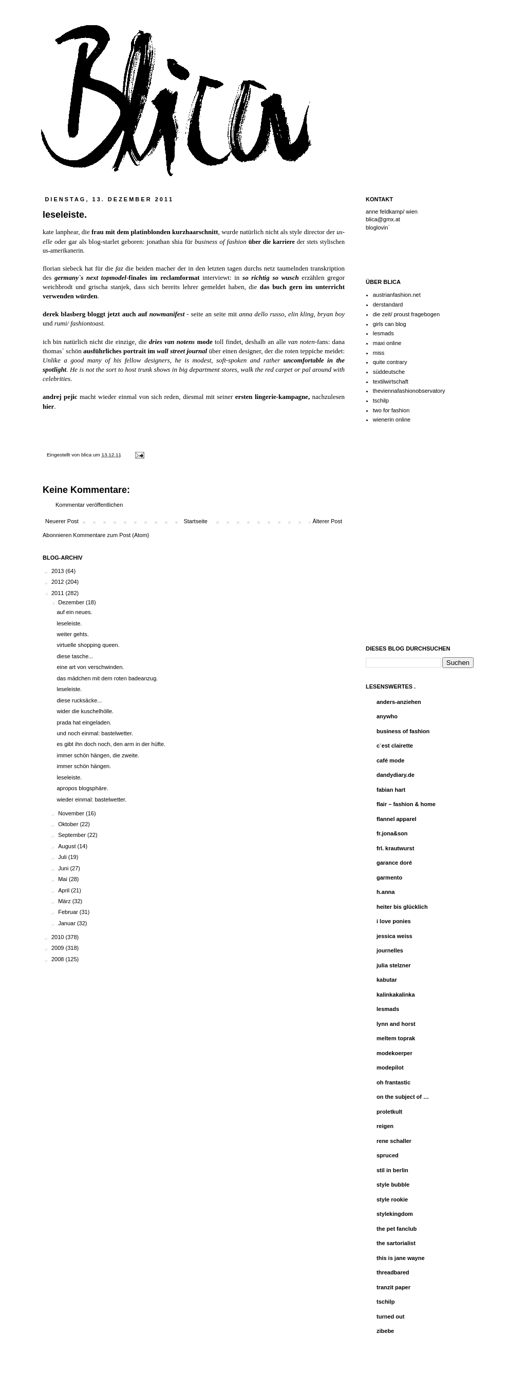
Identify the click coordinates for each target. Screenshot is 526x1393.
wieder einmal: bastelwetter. (91, 799)
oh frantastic (393, 1082)
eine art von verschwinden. (90, 667)
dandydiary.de (396, 775)
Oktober (69, 824)
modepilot (390, 1067)
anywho (387, 716)
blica (87, 454)
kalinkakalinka (396, 994)
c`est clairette (395, 745)
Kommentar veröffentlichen (89, 505)
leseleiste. (69, 623)
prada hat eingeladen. (84, 722)
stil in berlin (392, 1170)
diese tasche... (75, 656)
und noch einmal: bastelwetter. (95, 733)
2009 (58, 948)
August (67, 846)
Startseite (195, 521)
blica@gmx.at (383, 219)
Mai (63, 879)
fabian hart (391, 790)
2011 (58, 593)
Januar (67, 923)
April (64, 890)
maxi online (387, 343)
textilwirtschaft (390, 381)
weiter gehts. (72, 634)
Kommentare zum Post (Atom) (111, 535)
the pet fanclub (397, 1229)
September (72, 835)
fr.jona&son (392, 833)
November (72, 813)
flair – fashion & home (406, 804)
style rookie (392, 1199)
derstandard (388, 304)
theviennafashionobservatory (409, 391)
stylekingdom (395, 1214)
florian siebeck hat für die (83, 268)
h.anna (385, 892)
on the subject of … (403, 1097)
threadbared (393, 1272)
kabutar (387, 980)
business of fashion (403, 731)
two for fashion (391, 410)
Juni (64, 868)
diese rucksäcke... (79, 700)
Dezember (72, 602)
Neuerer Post (62, 521)
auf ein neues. (74, 612)
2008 (58, 959)
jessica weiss (394, 936)
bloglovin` (378, 227)
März (65, 901)
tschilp (381, 400)
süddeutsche (389, 372)
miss (379, 353)
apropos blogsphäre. (82, 788)
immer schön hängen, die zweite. (98, 755)
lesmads (383, 333)
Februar (69, 912)
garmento (389, 877)
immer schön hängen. (84, 766)
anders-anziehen (399, 702)
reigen (385, 1126)
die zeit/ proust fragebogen (406, 314)
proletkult (389, 1112)
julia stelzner (394, 965)
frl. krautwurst (395, 848)
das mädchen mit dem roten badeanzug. (107, 678)
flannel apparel (397, 819)
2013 (58, 571)
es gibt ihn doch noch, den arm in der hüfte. (111, 744)
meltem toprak (396, 1038)
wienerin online (391, 419)
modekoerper (394, 1053)
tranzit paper (393, 1287)
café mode (390, 760)
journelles (390, 950)
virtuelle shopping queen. (88, 645)
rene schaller (394, 1141)
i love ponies (394, 921)
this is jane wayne (401, 1258)
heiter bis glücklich (402, 907)
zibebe (385, 1331)
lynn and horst (396, 1024)
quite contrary (390, 362)
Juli (63, 857)
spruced (388, 1155)
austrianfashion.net (397, 295)
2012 (58, 582)
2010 (58, 937)
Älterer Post (327, 521)
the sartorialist (396, 1243)
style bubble (393, 1184)
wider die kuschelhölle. (85, 711)
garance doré (394, 863)
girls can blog (389, 324)
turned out (390, 1316)
